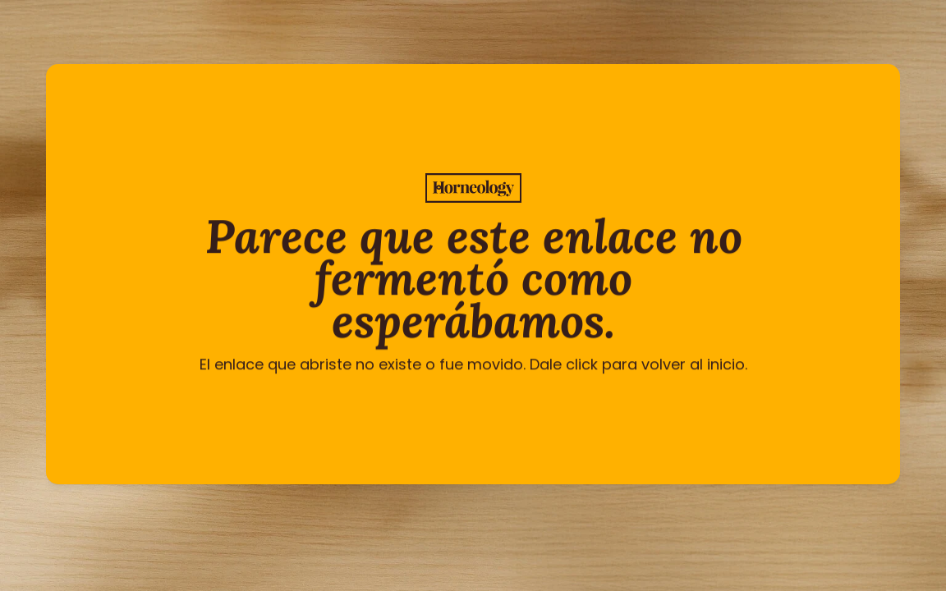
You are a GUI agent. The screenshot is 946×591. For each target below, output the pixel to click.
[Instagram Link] (454, 515)
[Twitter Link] (418, 515)
